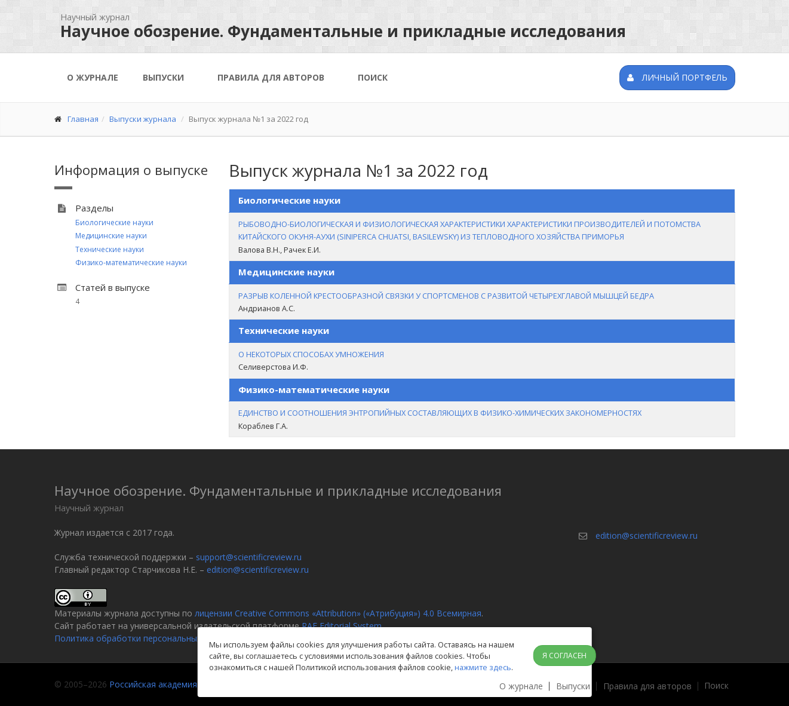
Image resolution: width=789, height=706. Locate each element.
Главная (83, 118)
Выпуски (163, 77)
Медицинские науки (111, 236)
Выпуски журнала (142, 118)
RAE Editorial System (342, 625)
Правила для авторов (270, 77)
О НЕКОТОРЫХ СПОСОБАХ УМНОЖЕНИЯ (311, 354)
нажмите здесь (483, 667)
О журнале (92, 77)
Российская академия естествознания (187, 684)
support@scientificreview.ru (249, 557)
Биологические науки (114, 222)
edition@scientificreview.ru (258, 569)
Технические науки (109, 249)
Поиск (373, 77)
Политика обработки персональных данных (143, 638)
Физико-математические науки (131, 262)
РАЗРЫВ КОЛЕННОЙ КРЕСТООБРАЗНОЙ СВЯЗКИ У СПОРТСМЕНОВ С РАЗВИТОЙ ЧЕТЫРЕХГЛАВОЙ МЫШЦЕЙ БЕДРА (446, 295)
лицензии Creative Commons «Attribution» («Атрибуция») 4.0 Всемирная (338, 613)
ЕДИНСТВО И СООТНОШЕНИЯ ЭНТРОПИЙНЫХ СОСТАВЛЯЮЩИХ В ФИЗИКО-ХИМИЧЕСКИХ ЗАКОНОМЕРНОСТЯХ (439, 412)
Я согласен (564, 655)
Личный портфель (677, 77)
